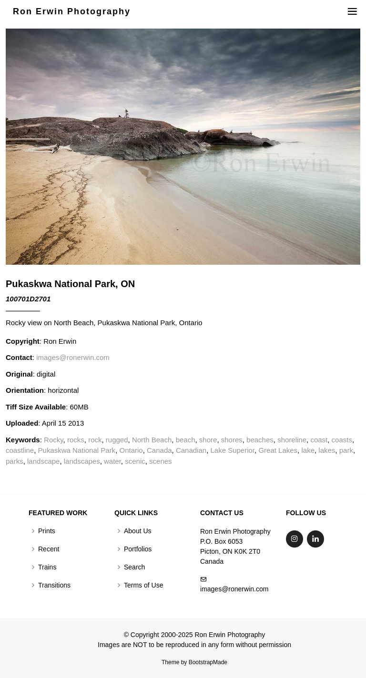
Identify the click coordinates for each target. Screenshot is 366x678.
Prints (46, 531)
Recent (48, 549)
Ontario (130, 450)
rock (95, 440)
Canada (159, 450)
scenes (160, 461)
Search (134, 567)
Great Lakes (277, 450)
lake (308, 450)
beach (185, 440)
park (346, 450)
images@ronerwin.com (73, 357)
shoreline (291, 440)
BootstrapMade (208, 662)
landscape (43, 461)
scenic (135, 461)
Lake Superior (232, 450)
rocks (75, 440)
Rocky (53, 440)
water (112, 461)
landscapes (82, 461)
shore (208, 440)
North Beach (152, 440)
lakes (326, 450)
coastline (20, 450)
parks (14, 461)
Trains (47, 567)
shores (232, 440)
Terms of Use (143, 585)
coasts (342, 440)
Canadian (191, 450)
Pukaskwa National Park (77, 450)
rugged (117, 440)
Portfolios (138, 549)
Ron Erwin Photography (72, 11)
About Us (138, 531)
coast (318, 440)
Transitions (54, 585)
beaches (260, 440)
